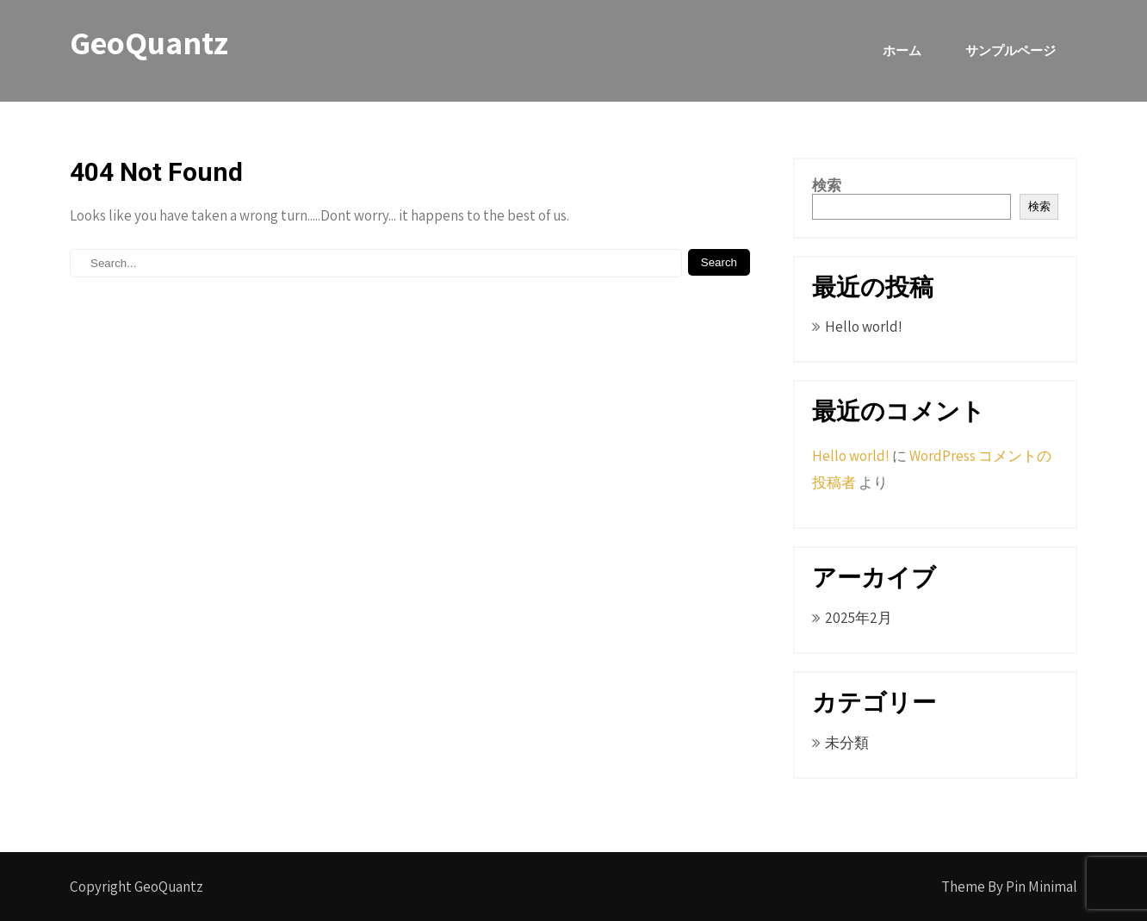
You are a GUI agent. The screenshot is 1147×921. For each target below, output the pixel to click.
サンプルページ (1010, 50)
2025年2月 (858, 617)
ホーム (902, 50)
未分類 (847, 742)
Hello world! (863, 326)
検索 (826, 185)
